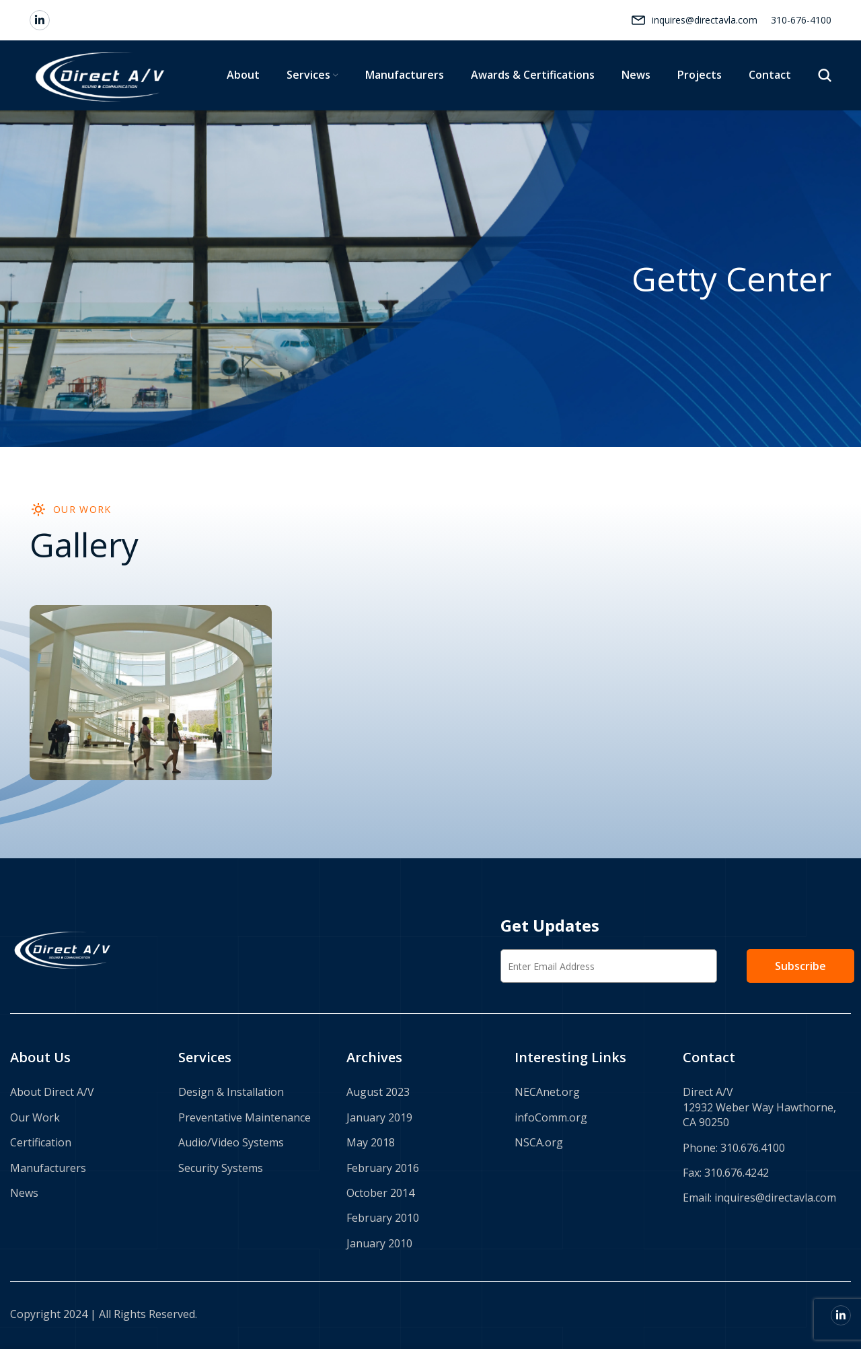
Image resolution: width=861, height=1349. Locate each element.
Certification (40, 1142)
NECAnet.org (547, 1091)
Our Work (35, 1117)
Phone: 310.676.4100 (734, 1147)
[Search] (824, 75)
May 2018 (370, 1142)
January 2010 (379, 1243)
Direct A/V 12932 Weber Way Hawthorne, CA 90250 (759, 1107)
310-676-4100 (801, 19)
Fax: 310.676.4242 (726, 1172)
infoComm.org (551, 1117)
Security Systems (220, 1168)
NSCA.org (539, 1142)
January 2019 (379, 1117)
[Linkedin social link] (40, 20)
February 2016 (382, 1168)
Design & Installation (231, 1091)
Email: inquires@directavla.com (759, 1197)
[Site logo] (102, 74)
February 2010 (382, 1217)
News (24, 1192)
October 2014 (380, 1192)
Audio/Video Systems (231, 1142)
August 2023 (378, 1091)
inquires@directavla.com (704, 19)
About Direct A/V (52, 1091)
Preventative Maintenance (244, 1117)
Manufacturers (48, 1168)
